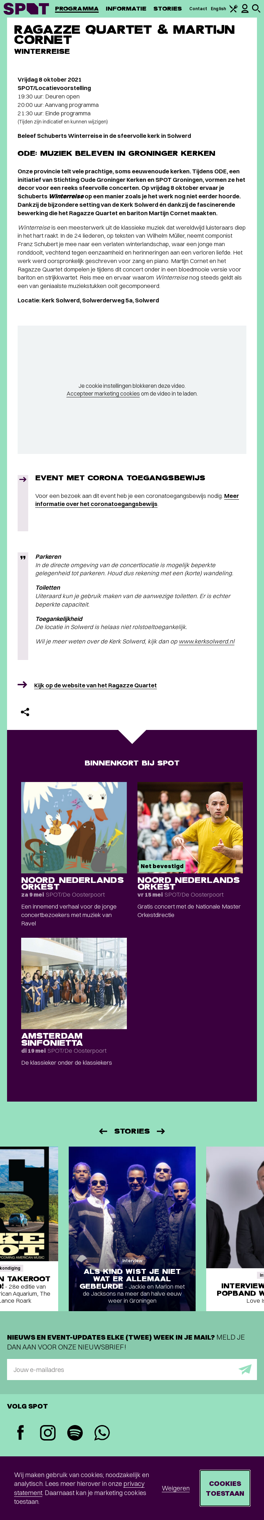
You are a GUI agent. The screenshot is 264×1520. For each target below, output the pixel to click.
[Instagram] (47, 1433)
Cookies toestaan (225, 1488)
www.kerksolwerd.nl (206, 641)
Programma (77, 8)
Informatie (126, 8)
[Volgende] (161, 1131)
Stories (167, 8)
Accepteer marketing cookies (103, 393)
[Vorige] (102, 1131)
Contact (198, 8)
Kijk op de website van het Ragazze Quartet (95, 685)
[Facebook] (20, 1433)
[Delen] (25, 712)
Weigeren (176, 1488)
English (218, 8)
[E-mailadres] (132, 1369)
